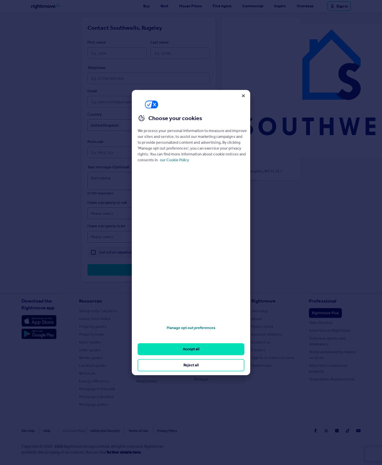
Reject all (191, 365)
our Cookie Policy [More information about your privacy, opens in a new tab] (174, 160)
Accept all (191, 349)
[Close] (243, 95)
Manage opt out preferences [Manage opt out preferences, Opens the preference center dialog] (191, 327)
